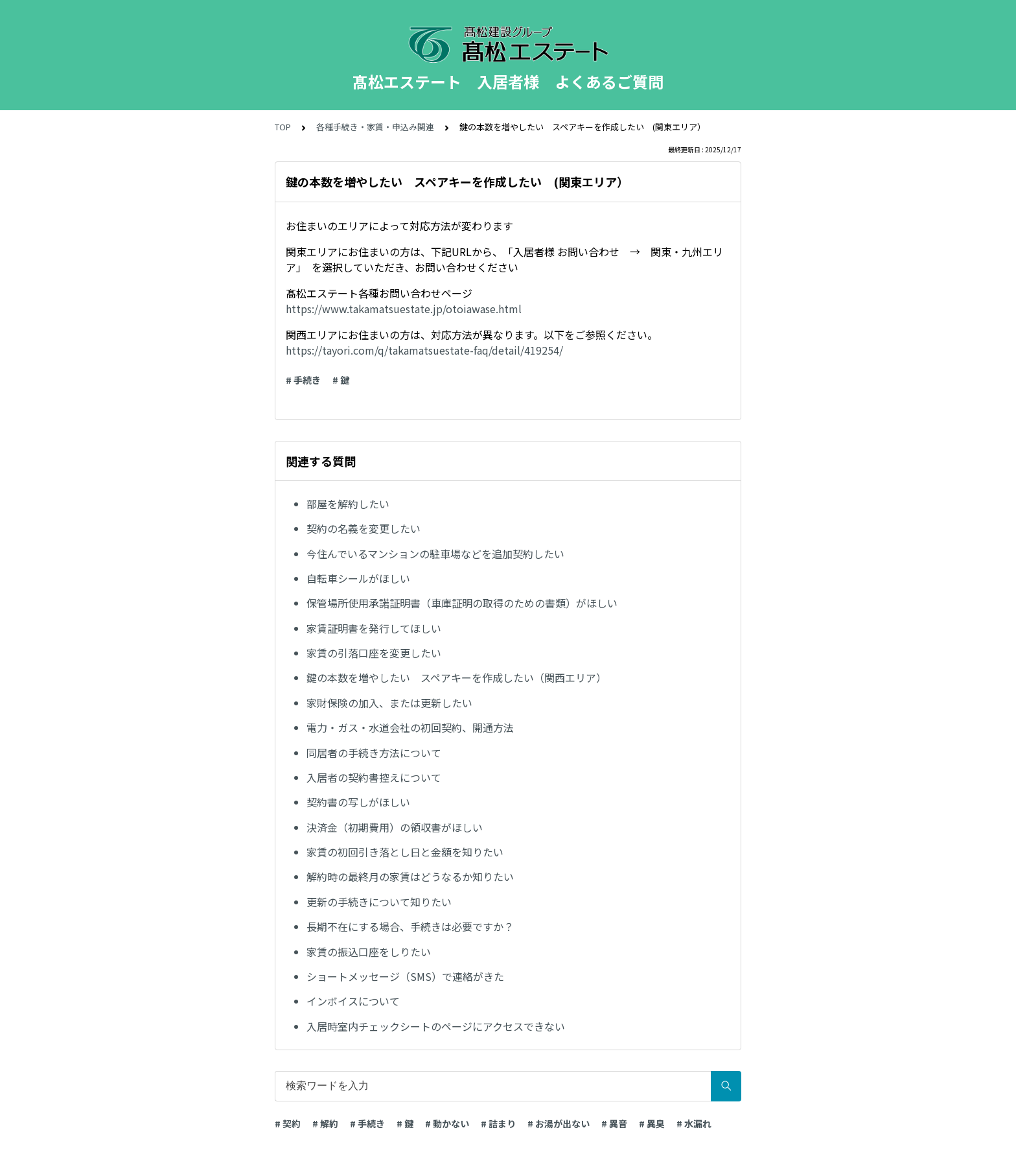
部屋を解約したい (347, 503)
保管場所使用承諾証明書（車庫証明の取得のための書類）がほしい (462, 603)
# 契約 (288, 1123)
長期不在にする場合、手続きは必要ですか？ (410, 926)
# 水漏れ (693, 1123)
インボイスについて (353, 1001)
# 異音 (614, 1123)
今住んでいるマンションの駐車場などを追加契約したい (435, 553)
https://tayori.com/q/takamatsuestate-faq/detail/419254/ (424, 350)
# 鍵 (340, 379)
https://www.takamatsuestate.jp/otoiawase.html (404, 308)
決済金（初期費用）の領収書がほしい (394, 827)
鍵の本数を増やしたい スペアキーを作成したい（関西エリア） (456, 677)
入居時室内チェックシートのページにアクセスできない (435, 1026)
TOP (283, 127)
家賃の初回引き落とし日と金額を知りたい (404, 852)
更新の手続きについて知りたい (379, 902)
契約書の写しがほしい (358, 802)
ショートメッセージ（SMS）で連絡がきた (405, 976)
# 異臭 (652, 1123)
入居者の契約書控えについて (373, 777)
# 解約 (325, 1123)
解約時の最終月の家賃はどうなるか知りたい (410, 876)
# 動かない (447, 1123)
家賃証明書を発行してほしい (373, 628)
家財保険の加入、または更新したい (389, 703)
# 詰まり (498, 1123)
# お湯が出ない (558, 1123)
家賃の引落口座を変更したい (373, 653)
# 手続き (303, 379)
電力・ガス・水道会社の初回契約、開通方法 (410, 727)
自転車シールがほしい (358, 578)
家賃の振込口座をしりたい (368, 951)
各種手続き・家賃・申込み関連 (375, 127)
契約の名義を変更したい (363, 528)
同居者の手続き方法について (373, 752)
